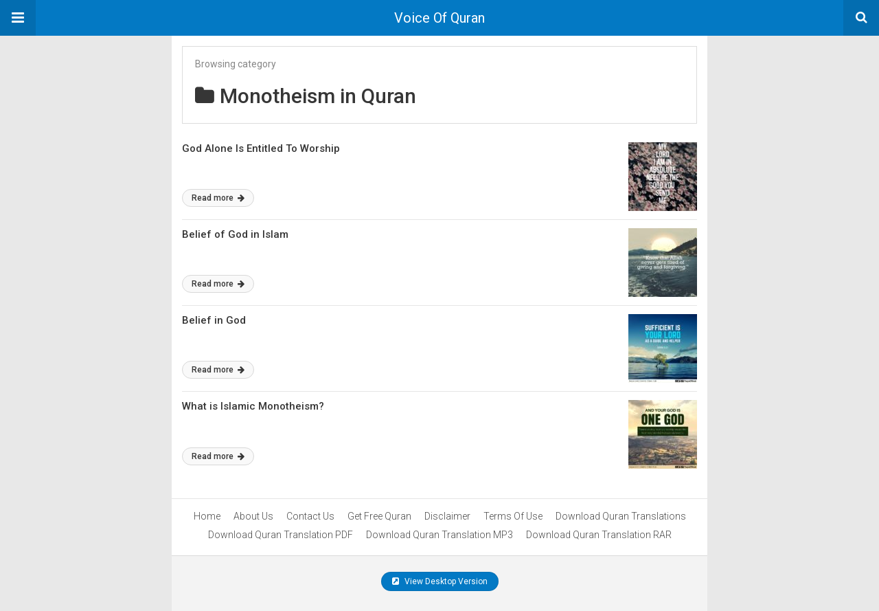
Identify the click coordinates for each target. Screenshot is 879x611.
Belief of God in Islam (235, 234)
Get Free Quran (379, 516)
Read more (218, 198)
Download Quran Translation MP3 (439, 534)
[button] (18, 18)
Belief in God (214, 320)
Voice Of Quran (439, 18)
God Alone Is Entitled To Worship (261, 148)
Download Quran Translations (621, 516)
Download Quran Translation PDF (280, 534)
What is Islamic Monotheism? (253, 406)
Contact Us (310, 516)
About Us (253, 516)
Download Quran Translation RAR (599, 534)
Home (207, 516)
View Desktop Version (440, 581)
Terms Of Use (513, 516)
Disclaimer (447, 516)
